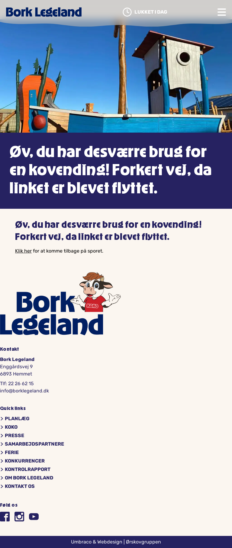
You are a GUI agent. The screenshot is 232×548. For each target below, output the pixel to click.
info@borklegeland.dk (24, 391)
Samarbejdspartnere (32, 444)
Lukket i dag (144, 12)
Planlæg (15, 419)
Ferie (9, 453)
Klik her (23, 251)
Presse (12, 436)
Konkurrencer (22, 461)
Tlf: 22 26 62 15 (17, 383)
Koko (9, 427)
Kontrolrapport (25, 469)
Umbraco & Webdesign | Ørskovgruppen (116, 542)
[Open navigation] (222, 12)
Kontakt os (17, 486)
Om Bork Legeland (26, 478)
